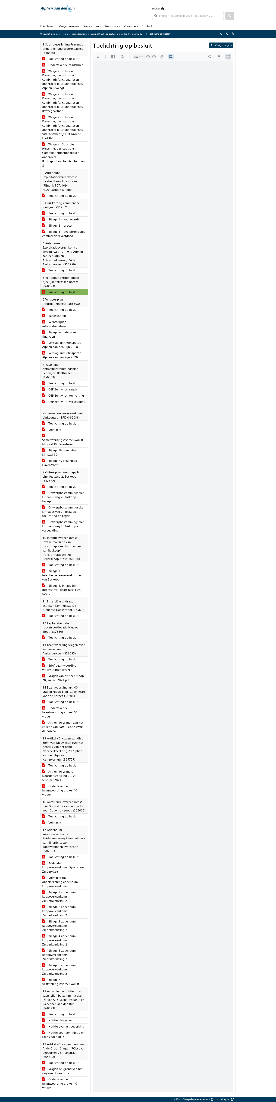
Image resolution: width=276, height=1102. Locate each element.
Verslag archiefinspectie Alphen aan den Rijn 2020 (61, 355)
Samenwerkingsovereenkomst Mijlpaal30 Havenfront (62, 440)
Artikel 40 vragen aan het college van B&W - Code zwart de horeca (62, 726)
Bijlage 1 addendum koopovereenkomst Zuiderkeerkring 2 (59, 896)
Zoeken (156, 9)
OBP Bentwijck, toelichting (63, 395)
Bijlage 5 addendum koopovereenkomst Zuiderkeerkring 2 (59, 954)
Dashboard (47, 26)
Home (65, 33)
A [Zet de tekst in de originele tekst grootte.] (221, 34)
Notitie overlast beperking (63, 1026)
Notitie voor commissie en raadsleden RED (63, 1035)
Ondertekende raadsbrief (62, 65)
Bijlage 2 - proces (57, 225)
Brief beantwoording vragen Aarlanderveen (59, 667)
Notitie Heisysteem (58, 1020)
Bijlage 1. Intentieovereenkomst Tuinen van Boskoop (62, 575)
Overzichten (91, 26)
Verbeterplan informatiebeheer (54, 324)
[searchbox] (188, 16)
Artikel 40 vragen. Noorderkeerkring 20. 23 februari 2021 (59, 776)
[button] (229, 16)
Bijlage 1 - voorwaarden (61, 219)
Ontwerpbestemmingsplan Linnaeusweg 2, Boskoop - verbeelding (63, 526)
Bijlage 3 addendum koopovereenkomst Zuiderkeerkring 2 (59, 925)
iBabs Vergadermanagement (194, 1099)
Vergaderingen (69, 26)
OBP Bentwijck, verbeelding (63, 402)
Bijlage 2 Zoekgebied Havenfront (59, 463)
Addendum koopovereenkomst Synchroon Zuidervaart (63, 867)
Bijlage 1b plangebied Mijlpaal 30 (60, 452)
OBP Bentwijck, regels (60, 389)
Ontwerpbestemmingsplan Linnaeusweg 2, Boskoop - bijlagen (63, 497)
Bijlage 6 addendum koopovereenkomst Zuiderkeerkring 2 (59, 969)
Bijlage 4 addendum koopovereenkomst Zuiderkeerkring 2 (59, 940)
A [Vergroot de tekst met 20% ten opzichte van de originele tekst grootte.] (227, 34)
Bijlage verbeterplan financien (59, 334)
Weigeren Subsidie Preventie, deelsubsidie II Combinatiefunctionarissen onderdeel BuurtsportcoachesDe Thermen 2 (63, 155)
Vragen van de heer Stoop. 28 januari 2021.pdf (63, 678)
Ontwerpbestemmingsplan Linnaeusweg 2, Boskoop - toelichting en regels (63, 511)
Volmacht (51, 430)
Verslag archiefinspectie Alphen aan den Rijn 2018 (61, 345)
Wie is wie (111, 26)
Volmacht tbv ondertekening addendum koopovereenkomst (60, 882)
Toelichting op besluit (60, 59)
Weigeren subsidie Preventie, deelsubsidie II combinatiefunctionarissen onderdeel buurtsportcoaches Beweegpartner (62, 102)
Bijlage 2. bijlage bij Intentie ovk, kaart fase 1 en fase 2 (61, 589)
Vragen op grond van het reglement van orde (62, 1071)
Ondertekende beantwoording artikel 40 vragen (59, 712)
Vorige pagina (221, 45)
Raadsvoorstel (55, 316)
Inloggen (226, 1099)
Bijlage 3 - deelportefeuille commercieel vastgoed (63, 234)
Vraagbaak (131, 26)
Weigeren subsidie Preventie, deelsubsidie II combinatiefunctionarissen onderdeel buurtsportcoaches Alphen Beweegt (62, 79)
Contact (147, 26)
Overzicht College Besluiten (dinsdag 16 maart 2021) (117, 33)
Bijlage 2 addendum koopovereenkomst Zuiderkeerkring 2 (59, 911)
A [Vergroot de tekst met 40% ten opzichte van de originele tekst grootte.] (232, 34)
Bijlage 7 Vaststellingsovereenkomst (60, 982)
